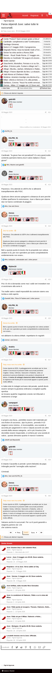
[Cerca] (47, 15)
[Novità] (42, 15)
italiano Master (8, 671)
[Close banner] (50, 13)
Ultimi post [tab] (5, 35)
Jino (11, 171)
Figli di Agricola (17, 550)
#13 (49, 184)
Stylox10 (12, 266)
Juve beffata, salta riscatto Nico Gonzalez (23, 586)
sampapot (13, 403)
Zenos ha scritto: (9, 323)
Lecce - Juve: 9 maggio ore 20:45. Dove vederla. (25, 557)
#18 (49, 416)
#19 (49, 460)
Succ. (34, 533)
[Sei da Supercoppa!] (32, 148)
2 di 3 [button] (26, 532)
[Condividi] (45, 112)
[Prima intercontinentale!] (10, 109)
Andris (12, 347)
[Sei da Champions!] (24, 148)
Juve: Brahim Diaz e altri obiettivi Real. (22, 548)
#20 (49, 496)
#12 (49, 151)
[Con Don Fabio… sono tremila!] (28, 148)
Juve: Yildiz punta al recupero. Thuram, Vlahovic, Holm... (28, 607)
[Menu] (3, 15)
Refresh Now (45, 88)
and (11, 340)
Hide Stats (5, 88)
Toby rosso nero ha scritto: (12, 365)
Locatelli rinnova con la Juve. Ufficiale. (22, 636)
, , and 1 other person (21, 259)
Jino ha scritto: (8, 231)
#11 (49, 112)
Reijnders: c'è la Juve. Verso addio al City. (23, 567)
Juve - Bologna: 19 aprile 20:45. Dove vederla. (24, 626)
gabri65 (12, 99)
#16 (49, 318)
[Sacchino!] (11, 181)
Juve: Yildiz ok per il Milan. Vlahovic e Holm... (24, 616)
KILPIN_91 (13, 138)
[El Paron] (19, 148)
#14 (49, 226)
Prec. (17, 533)
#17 (49, 360)
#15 (49, 279)
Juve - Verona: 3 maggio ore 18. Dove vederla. (24, 576)
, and (15, 165)
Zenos (11, 213)
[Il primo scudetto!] (15, 148)
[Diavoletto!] (11, 148)
